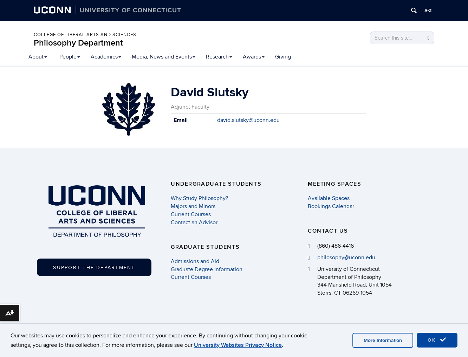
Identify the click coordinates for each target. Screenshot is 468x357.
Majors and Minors (193, 206)
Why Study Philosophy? (199, 198)
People (69, 56)
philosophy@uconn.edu (346, 257)
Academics (106, 56)
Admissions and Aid (195, 261)
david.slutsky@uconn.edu (248, 120)
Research (219, 56)
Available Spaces (329, 198)
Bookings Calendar (331, 206)
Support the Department (94, 267)
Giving (283, 56)
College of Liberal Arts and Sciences (85, 34)
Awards (254, 56)
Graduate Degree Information (206, 269)
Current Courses (191, 214)
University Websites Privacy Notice (238, 345)
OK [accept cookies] (437, 340)
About (37, 56)
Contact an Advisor (194, 222)
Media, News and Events (163, 56)
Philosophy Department (78, 43)
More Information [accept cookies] (383, 340)
